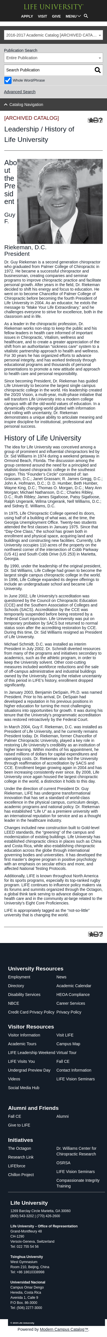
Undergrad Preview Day (29, 1070)
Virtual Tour (66, 1052)
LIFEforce (16, 1166)
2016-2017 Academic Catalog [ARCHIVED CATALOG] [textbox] (54, 35)
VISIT (42, 16)
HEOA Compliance (73, 994)
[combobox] (53, 35)
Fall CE (63, 1061)
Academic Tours (22, 1044)
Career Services (70, 1003)
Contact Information (73, 1070)
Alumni (62, 1116)
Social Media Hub (23, 1087)
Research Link (21, 1157)
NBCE (13, 1003)
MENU (71, 16)
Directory (16, 985)
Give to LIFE (19, 1125)
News (61, 977)
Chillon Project (21, 1174)
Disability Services (24, 994)
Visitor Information (24, 1035)
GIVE (56, 16)
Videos (14, 1079)
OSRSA (63, 1163)
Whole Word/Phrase (29, 80)
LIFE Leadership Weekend (31, 1052)
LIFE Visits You (21, 1061)
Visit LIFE (65, 1035)
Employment (19, 977)
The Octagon (19, 1148)
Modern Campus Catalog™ (64, 1329)
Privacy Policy (68, 1012)
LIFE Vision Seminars (75, 1079)
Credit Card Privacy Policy (31, 1012)
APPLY (27, 16)
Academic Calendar (73, 985)
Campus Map (68, 1044)
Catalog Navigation (26, 104)
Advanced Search (20, 92)
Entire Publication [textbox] (21, 58)
